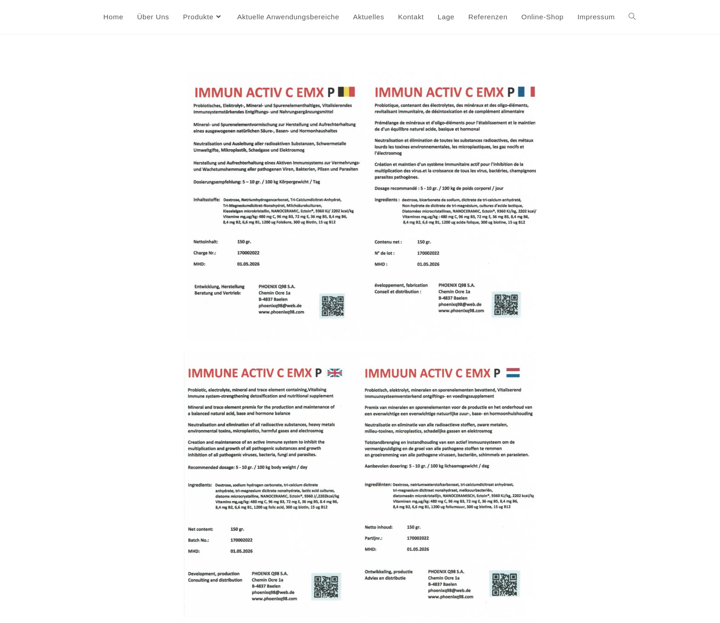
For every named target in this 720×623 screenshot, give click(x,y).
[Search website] (632, 17)
